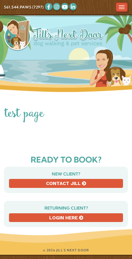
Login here (66, 217)
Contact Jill (66, 183)
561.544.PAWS (17, 7)
